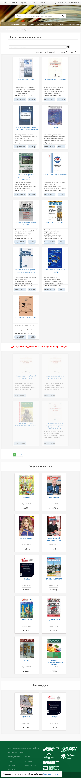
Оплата (10, 761)
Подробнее (47, 774)
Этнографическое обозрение (25, 317)
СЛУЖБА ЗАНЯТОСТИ (54, 579)
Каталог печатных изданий (14, 24)
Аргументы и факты (54, 620)
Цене (72, 52)
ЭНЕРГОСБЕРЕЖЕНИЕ (55, 222)
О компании (29, 761)
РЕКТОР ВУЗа (54, 497)
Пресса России (9, 2)
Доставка (11, 765)
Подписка (24, 3)
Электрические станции (26, 79)
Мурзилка (26, 497)
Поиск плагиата (30, 765)
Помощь (28, 757)
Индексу (62, 52)
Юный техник (27, 620)
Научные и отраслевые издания (67, 24)
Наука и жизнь (26, 716)
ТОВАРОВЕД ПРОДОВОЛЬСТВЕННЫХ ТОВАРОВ (54, 663)
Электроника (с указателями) (55, 79)
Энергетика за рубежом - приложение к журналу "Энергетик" (26, 177)
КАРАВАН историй (26, 538)
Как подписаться (14, 757)
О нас (33, 3)
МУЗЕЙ (26, 660)
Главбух (27, 579)
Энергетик (55, 127)
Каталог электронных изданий (40, 24)
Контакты (43, 3)
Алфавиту (51, 52)
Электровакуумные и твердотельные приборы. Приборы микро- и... (55, 426)
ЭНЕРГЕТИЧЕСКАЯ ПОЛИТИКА (55, 175)
